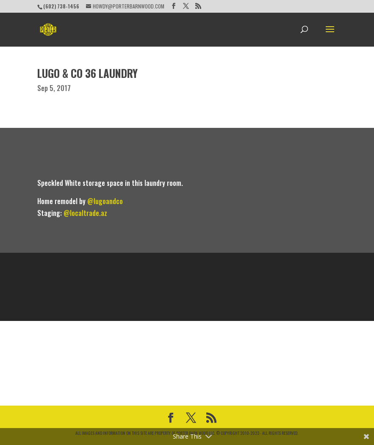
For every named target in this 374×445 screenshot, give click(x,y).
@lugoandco (105, 201)
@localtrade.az (85, 213)
